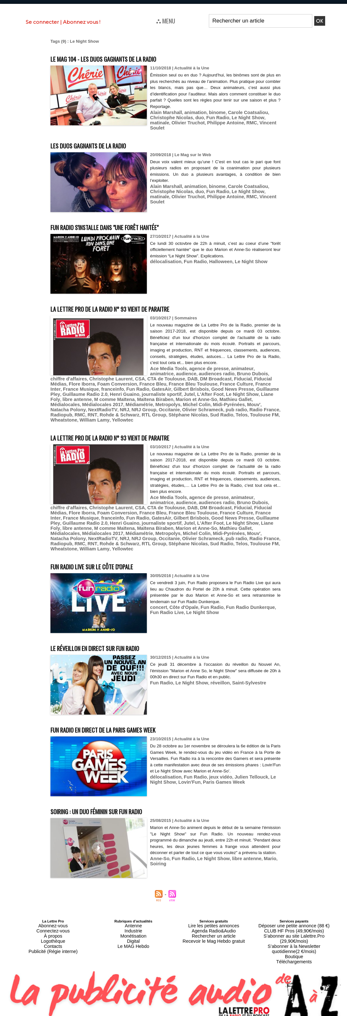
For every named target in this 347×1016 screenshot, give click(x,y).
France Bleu (88, 377)
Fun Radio (187, 117)
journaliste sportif (68, 387)
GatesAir (72, 382)
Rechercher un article (214, 911)
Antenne (133, 903)
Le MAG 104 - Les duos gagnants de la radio (122, 58)
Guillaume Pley (172, 382)
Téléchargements (294, 926)
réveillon (212, 660)
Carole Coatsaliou (238, 112)
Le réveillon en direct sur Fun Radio (112, 625)
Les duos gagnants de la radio (102, 140)
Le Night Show (214, 117)
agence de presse (202, 363)
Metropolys (225, 392)
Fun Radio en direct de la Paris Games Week (123, 707)
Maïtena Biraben (262, 387)
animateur (232, 363)
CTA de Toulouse (119, 372)
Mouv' (77, 397)
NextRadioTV (132, 397)
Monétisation (133, 911)
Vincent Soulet (229, 122)
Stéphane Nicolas (189, 401)
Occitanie (191, 397)
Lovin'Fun (173, 759)
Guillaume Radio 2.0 (209, 382)
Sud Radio (219, 401)
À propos (53, 911)
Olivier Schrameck (221, 397)
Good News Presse (137, 382)
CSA (95, 372)
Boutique (294, 922)
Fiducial (188, 372)
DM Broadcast (164, 372)
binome (210, 112)
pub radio (251, 397)
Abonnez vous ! (81, 22)
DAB (142, 372)
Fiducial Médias (213, 372)
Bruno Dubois (218, 368)
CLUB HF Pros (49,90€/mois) (294, 907)
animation (190, 112)
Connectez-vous (53, 907)
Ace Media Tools (166, 363)
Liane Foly (167, 387)
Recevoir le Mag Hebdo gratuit (214, 915)
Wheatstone (62, 406)
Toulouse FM (258, 401)
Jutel (93, 387)
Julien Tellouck (241, 755)
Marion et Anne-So (68, 392)
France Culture (162, 377)
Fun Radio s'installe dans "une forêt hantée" (126, 221)
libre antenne (193, 387)
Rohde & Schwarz (128, 401)
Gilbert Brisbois (99, 382)
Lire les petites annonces (213, 903)
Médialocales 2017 (167, 392)
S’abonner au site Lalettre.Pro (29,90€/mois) (294, 911)
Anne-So (158, 843)
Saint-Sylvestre (239, 660)
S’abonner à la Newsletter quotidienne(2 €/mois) (293, 917)
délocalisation (164, 256)
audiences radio (186, 368)
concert (157, 585)
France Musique (221, 377)
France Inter (191, 377)
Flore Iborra (243, 372)
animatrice (255, 363)
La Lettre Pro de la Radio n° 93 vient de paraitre (133, 303)
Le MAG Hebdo (133, 919)
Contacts (53, 919)
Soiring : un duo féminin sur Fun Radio (114, 789)
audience (159, 368)
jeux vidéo (213, 755)
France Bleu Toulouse (124, 377)
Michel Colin (251, 392)
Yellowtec (114, 406)
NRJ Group (168, 397)
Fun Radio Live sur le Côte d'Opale (107, 544)
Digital (133, 915)
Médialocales (133, 392)
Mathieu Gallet (104, 392)
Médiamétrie (200, 392)
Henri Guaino (245, 382)
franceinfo (250, 377)
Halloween (213, 256)
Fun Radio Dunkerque (240, 585)
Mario (257, 843)
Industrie (133, 907)
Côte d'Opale (180, 585)
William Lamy (89, 406)
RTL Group (159, 401)
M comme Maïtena (226, 387)
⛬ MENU (165, 20)
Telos (237, 401)
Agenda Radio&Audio (213, 907)
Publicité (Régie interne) (53, 922)
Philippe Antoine (184, 122)
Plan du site (158, 1013)
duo (171, 117)
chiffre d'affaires (251, 368)
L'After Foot (112, 387)
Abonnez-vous (53, 903)
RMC (207, 122)
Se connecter (42, 22)
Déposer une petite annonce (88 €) (294, 903)
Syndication (189, 1013)
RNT (104, 401)
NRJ (151, 397)
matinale (239, 117)
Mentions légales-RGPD (224, 1008)
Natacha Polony (101, 397)
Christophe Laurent (69, 372)
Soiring (272, 843)
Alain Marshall (164, 112)
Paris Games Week (204, 759)
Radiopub (76, 401)
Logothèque (53, 915)
